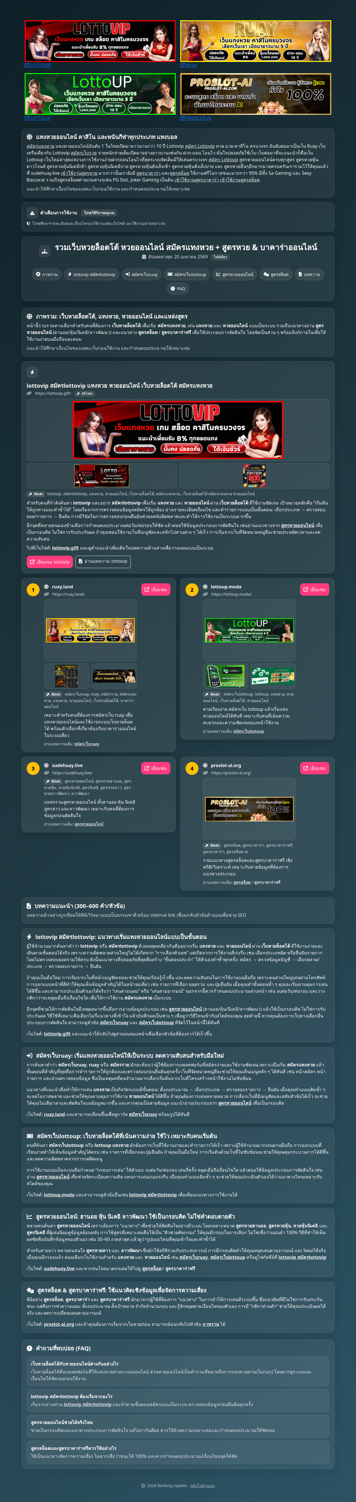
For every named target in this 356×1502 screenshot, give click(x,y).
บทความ (309, 274)
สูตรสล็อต (179, 173)
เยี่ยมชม (156, 589)
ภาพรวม (47, 274)
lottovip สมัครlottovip (91, 274)
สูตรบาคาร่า (148, 173)
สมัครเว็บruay (141, 274)
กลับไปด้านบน (202, 1485)
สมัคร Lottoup (223, 159)
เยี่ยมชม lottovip (50, 562)
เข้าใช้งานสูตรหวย (79, 173)
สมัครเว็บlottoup (187, 274)
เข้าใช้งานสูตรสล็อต (240, 180)
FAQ (178, 288)
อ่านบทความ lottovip (103, 561)
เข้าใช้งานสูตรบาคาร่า (197, 180)
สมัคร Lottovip (200, 146)
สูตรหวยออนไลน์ (234, 274)
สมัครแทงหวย (40, 146)
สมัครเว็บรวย (84, 153)
